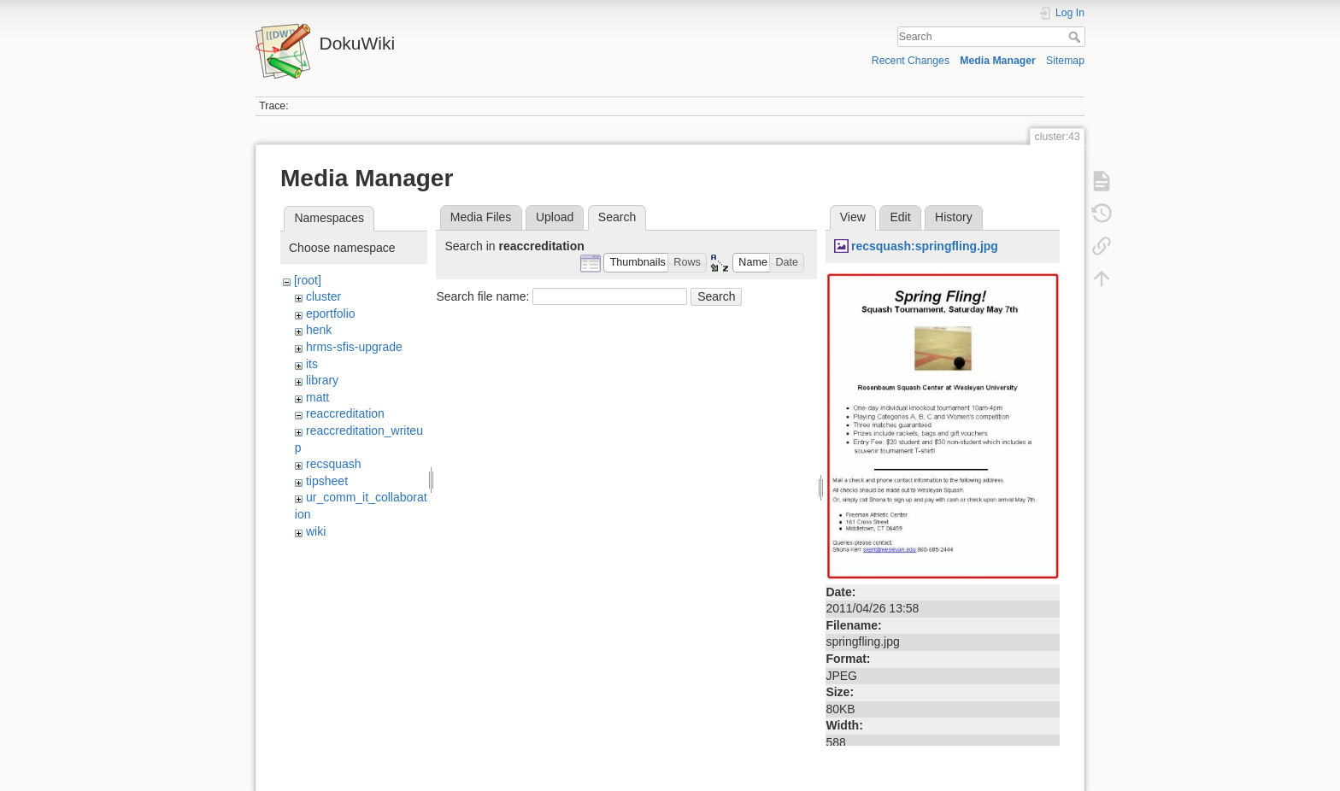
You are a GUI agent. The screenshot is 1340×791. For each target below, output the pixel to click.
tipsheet (327, 481)
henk (319, 330)
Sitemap (1065, 61)
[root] (307, 280)
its (312, 364)
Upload (554, 217)
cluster (323, 296)
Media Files (481, 217)
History (954, 217)
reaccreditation (345, 413)
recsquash (333, 464)
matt (317, 397)
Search (1076, 37)
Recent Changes (910, 61)
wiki (316, 531)
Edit (900, 217)
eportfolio (331, 313)
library (322, 380)
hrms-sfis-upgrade (354, 347)
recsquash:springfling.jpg (924, 246)
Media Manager (998, 61)
